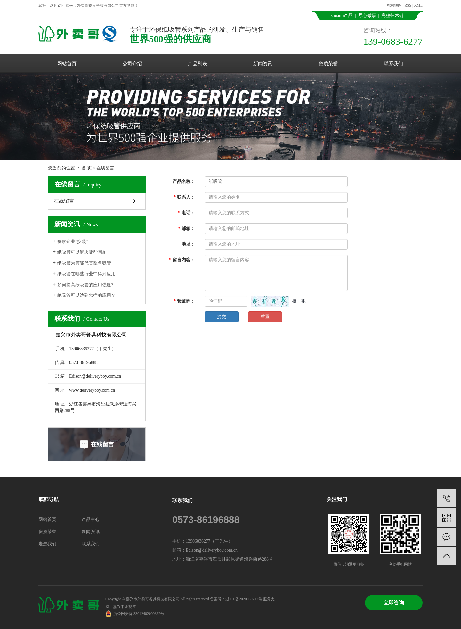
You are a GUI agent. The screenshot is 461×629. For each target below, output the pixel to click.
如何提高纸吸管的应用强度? (85, 284)
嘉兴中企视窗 (124, 606)
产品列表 (197, 63)
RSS (408, 5)
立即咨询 (394, 602)
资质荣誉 (328, 63)
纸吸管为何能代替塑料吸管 (84, 263)
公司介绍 (132, 63)
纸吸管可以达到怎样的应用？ (86, 295)
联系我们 (393, 63)
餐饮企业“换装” (72, 241)
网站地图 (394, 5)
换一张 (299, 301)
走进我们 (47, 543)
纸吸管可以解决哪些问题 (82, 252)
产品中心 (91, 519)
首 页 (87, 168)
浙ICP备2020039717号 (243, 599)
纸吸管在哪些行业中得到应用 (86, 273)
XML (418, 5)
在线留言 (64, 201)
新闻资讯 (262, 63)
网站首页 (67, 63)
